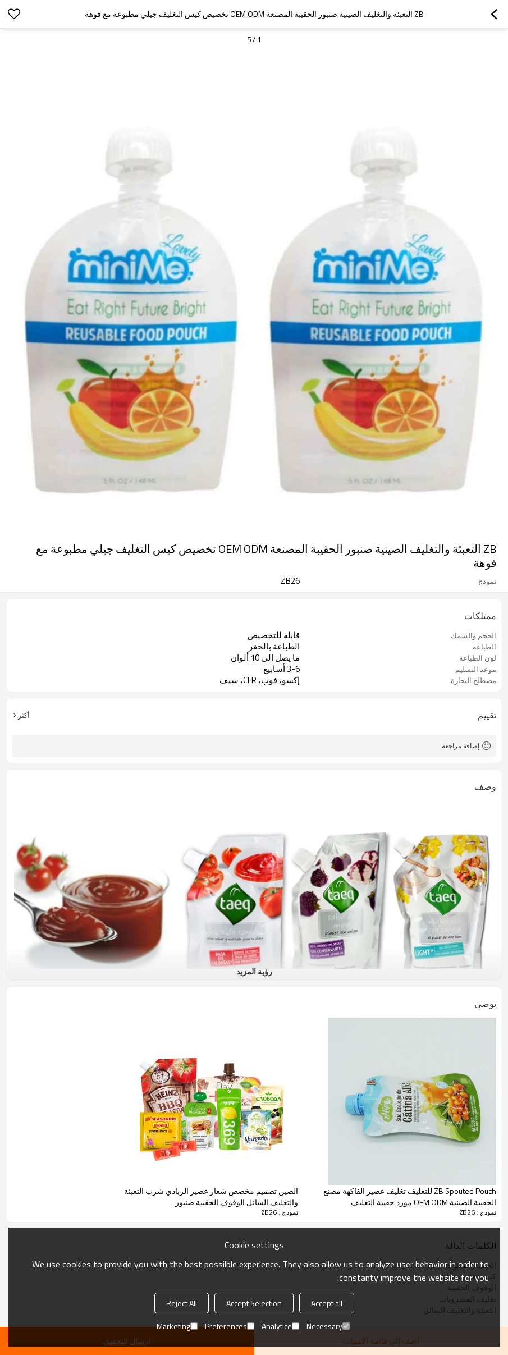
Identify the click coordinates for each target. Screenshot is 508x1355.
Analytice (280, 1326)
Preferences (229, 1326)
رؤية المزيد (254, 971)
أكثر (24, 715)
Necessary (328, 1326)
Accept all (326, 1303)
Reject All (181, 1303)
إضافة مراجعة (460, 745)
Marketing (177, 1326)
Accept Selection (254, 1303)
